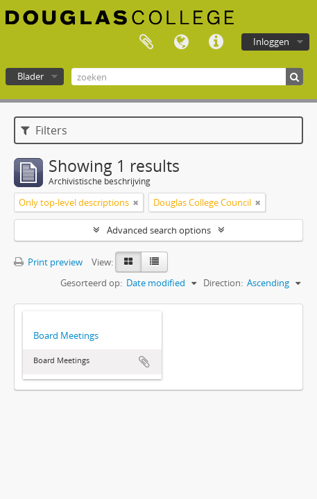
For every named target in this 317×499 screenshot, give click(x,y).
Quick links (215, 42)
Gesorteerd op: (91, 283)
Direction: (223, 283)
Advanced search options (159, 230)
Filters (44, 130)
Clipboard (146, 42)
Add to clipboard (144, 362)
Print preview (48, 262)
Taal (181, 42)
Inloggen (271, 41)
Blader (30, 76)
